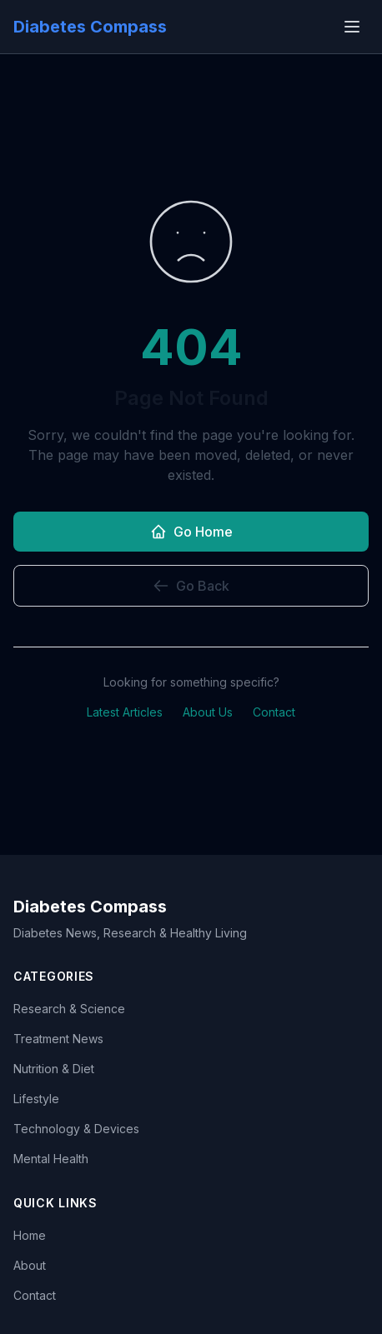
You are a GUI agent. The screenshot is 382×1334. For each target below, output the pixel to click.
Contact (274, 712)
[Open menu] (352, 26)
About (29, 1265)
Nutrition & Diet (53, 1069)
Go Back (191, 585)
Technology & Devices (76, 1129)
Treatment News (58, 1039)
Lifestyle (36, 1099)
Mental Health (50, 1159)
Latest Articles (125, 712)
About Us (208, 712)
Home (29, 1235)
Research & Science (69, 1009)
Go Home (191, 531)
